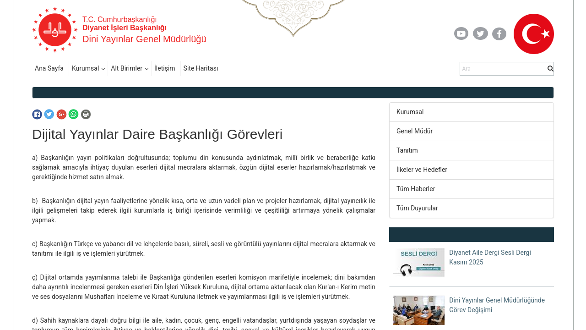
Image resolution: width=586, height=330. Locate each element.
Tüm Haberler (415, 188)
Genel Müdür (414, 131)
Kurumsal (85, 68)
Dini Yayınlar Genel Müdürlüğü (144, 39)
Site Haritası (201, 68)
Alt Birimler (126, 68)
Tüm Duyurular (417, 208)
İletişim (164, 68)
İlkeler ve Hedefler (421, 169)
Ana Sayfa (49, 68)
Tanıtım (407, 150)
